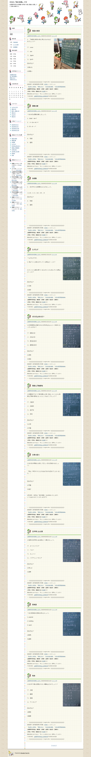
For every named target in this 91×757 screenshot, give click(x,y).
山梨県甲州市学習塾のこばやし (34, 35)
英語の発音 (36, 31)
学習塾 (43, 91)
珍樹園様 (15, 47)
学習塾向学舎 (13, 74)
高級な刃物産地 (37, 386)
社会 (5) (13, 114)
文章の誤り (36, 455)
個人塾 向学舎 (32, 86)
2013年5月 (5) (15, 126)
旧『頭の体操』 (13, 76)
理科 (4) (13, 113)
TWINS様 (15, 42)
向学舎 (46, 84)
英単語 (34, 604)
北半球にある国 (37, 531)
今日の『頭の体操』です (18, 2)
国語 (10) (14, 109)
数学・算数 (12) (15, 111)
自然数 (34, 178)
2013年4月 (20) (15, 128)
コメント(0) (54, 35)
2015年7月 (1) (15, 124)
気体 (33, 676)
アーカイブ (54, 745)
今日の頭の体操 (49, 86)
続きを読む (19, 170)
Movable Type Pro (25, 753)
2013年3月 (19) (15, 130)
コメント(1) (54, 254)
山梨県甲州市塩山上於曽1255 (41, 96)
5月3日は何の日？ (38, 317)
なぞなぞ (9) (15, 107)
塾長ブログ (40, 86)
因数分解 (35, 106)
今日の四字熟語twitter (60, 86)
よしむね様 (15, 44)
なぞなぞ (35, 249)
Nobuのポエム (13, 79)
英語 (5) (13, 116)
